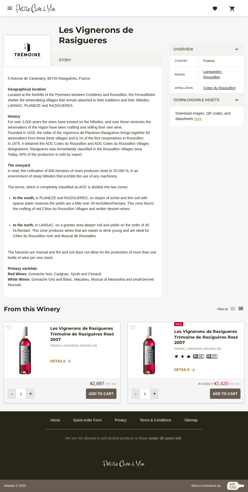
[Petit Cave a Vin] (124, 463)
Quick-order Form (87, 420)
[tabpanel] (62, 362)
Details (60, 361)
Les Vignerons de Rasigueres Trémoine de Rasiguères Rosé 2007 (82, 334)
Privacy (121, 420)
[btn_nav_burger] (10, 8)
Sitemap (191, 420)
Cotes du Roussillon (219, 88)
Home (55, 420)
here (197, 119)
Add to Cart (101, 394)
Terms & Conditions (155, 420)
